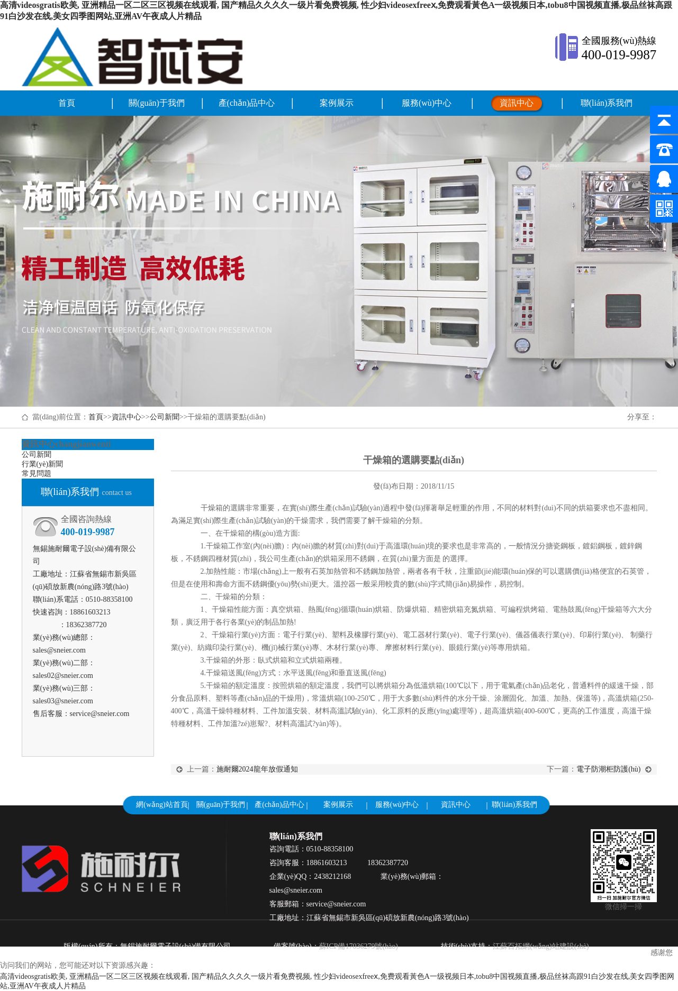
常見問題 (36, 474)
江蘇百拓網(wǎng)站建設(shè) (541, 946)
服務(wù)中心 (426, 102)
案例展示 (337, 102)
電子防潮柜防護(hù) (616, 769)
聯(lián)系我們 (607, 102)
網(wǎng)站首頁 (161, 805)
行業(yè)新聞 (43, 464)
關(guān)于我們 (157, 102)
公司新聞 (164, 417)
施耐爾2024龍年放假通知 (257, 769)
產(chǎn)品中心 (247, 102)
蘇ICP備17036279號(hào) (358, 946)
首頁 (66, 102)
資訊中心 (517, 102)
